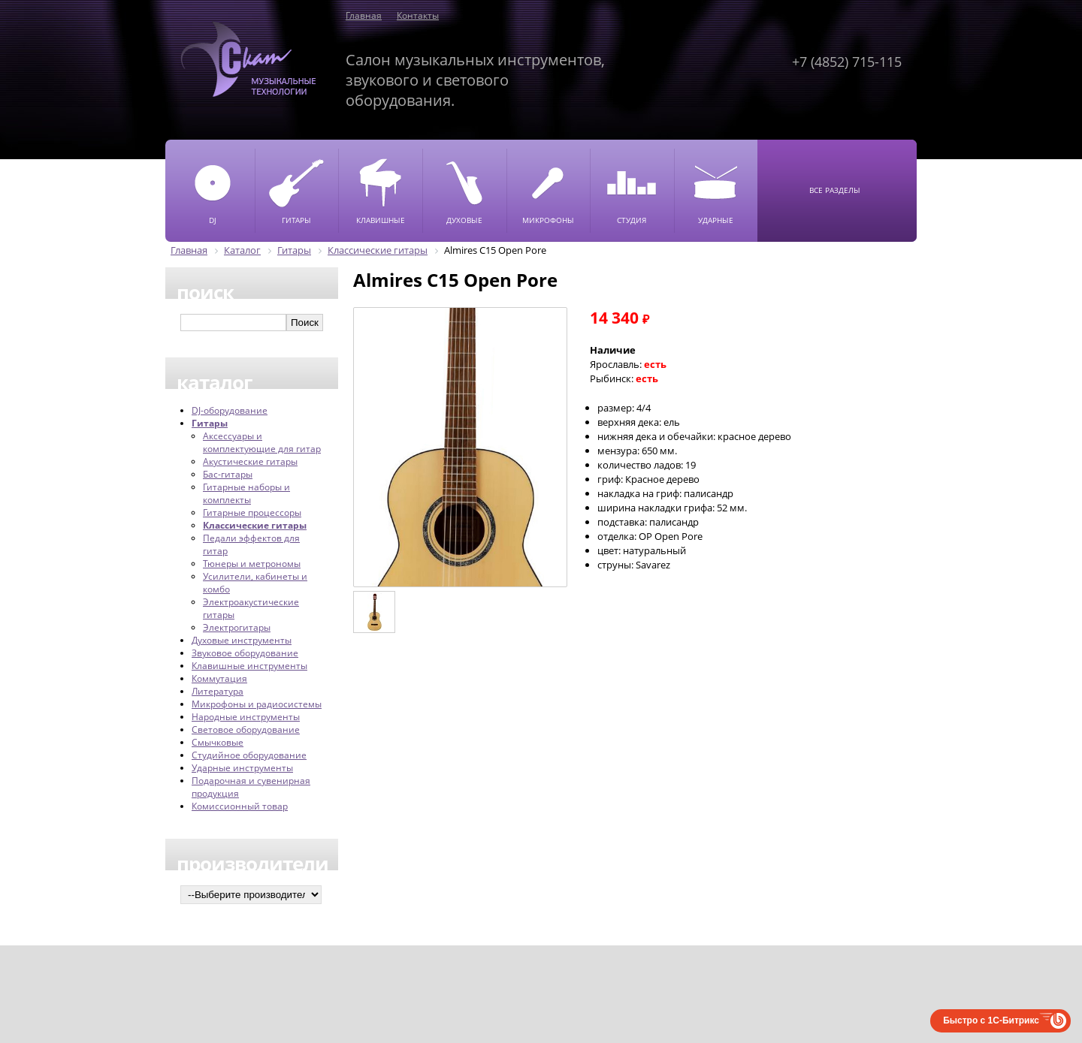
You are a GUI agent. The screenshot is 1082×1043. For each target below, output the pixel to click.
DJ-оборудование (229, 410)
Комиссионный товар (240, 806)
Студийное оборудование (249, 755)
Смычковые (217, 742)
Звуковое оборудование (245, 653)
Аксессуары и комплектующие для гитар (262, 442)
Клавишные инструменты (249, 665)
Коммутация (219, 678)
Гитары (210, 423)
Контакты (418, 15)
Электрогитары (236, 627)
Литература (217, 691)
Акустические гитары (250, 461)
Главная (364, 15)
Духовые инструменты (242, 640)
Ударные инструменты (242, 767)
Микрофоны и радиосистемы (257, 704)
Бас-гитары (227, 474)
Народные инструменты (246, 716)
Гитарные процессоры (252, 512)
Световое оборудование (246, 729)
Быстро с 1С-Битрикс (991, 1020)
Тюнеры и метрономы (252, 563)
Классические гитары (255, 525)
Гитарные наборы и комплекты (246, 493)
